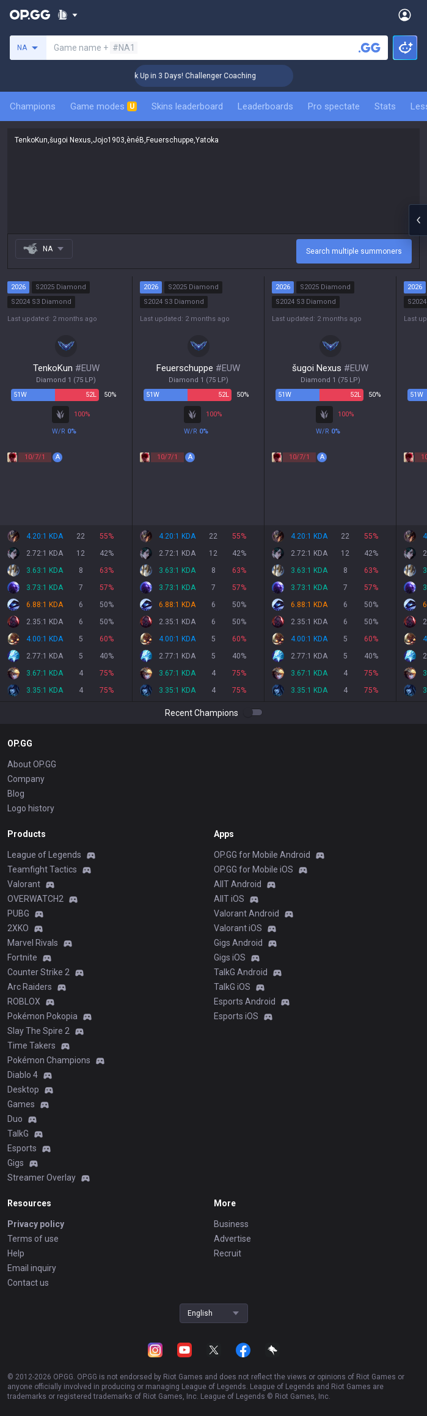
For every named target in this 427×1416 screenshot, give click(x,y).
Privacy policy (35, 1224)
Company (26, 779)
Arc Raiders (29, 987)
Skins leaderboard (187, 106)
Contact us (28, 1283)
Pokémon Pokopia (42, 1016)
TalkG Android (241, 972)
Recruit (227, 1253)
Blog (15, 793)
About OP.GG (31, 764)
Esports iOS (236, 1016)
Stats (385, 106)
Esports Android (245, 1001)
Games (21, 1104)
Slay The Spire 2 (38, 1031)
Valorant (23, 884)
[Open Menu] (404, 14)
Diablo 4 (22, 1075)
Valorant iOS (238, 928)
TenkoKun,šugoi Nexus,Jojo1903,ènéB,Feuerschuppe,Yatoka (213, 181)
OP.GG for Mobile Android (262, 855)
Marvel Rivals (32, 943)
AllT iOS (229, 899)
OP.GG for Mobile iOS (253, 869)
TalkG (18, 1133)
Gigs (15, 1163)
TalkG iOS (232, 987)
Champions (33, 106)
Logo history (30, 808)
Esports (22, 1148)
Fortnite (22, 957)
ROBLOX (23, 1001)
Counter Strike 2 (38, 972)
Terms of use (33, 1239)
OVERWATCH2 (35, 899)
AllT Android (237, 884)
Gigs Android (238, 943)
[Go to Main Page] (30, 15)
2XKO (18, 928)
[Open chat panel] (418, 220)
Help (15, 1253)
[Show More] (67, 14)
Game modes (103, 106)
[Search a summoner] (369, 47)
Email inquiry (31, 1268)
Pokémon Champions (48, 1060)
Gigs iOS (230, 957)
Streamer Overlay (41, 1177)
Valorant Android (246, 913)
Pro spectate (334, 106)
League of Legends (44, 855)
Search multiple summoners (354, 251)
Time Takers (31, 1045)
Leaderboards (265, 106)
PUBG (18, 913)
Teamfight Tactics (42, 869)
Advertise (232, 1239)
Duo (15, 1119)
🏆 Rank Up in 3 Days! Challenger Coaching (201, 76)
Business (231, 1224)
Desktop (23, 1089)
